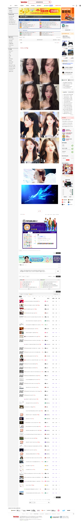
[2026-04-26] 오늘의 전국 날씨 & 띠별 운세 (33, 434)
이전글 (27, 276)
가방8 (30, 247)
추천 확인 (57, 214)
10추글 (27, 294)
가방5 (27, 247)
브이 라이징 (10, 63)
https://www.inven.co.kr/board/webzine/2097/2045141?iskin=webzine (31, 250)
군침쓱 (47, 465)
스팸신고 (54, 214)
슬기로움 (47, 305)
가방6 (28, 247)
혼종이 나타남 (29, 465)
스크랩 (48, 214)
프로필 (30, 232)
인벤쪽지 (32, 229)
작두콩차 (47, 387)
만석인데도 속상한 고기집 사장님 (32, 383)
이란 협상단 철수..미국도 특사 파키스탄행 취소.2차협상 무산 (36, 473)
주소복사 (20, 250)
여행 (9, 57)
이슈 (24, 296)
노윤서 (47, 301)
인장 (25, 232)
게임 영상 (10, 60)
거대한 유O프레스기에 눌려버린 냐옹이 (33, 320)
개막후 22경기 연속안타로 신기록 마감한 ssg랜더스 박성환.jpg (36, 340)
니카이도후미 (48, 457)
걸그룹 (10, 55)
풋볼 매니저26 (11, 71)
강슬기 (47, 340)
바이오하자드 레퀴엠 (12, 68)
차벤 (9, 54)
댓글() (57, 42)
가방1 (24, 247)
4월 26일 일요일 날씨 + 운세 (31, 328)
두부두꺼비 (47, 481)
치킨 (20, 39)
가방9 (31, 247)
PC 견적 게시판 (11, 45)
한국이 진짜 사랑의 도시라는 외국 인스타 (33, 457)
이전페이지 (50, 276)
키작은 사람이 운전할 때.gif (31, 363)
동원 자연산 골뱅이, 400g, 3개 (66, 119)
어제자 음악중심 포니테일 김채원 (32, 301)
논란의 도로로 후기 (30, 395)
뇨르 (47, 324)
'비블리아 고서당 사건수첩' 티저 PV (32, 422)
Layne (47, 332)
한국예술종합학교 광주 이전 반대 (32, 379)
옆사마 (47, 336)
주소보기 (20, 37)
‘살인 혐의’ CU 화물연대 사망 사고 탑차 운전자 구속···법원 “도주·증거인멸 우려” (39, 324)
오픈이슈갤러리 (58, 37)
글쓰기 (58, 291)
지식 (45, 296)
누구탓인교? (29, 485)
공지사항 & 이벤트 (11, 16)
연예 (29, 296)
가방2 (25, 247)
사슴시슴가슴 (48, 344)
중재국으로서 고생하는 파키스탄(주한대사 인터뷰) (34, 477)
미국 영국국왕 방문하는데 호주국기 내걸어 (33, 410)
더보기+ (38, 279)
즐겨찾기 (31, 294)
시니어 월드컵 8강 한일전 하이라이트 (32, 344)
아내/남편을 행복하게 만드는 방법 (32, 336)
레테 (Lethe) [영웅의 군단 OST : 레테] (32, 430)
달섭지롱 (47, 328)
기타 (58, 296)
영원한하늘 (47, 414)
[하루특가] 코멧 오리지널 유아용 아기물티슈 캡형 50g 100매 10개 (67, 124)
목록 (55, 42)
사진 (49, 296)
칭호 (39, 232)
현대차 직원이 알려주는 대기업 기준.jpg (33, 391)
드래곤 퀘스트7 (11, 69)
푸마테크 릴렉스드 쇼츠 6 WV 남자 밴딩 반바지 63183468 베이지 (67, 121)
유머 (33, 296)
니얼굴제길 (47, 434)
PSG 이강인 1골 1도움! (30, 438)
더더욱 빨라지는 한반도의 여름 (31, 305)
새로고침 (59, 267)
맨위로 (54, 276)
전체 (20, 296)
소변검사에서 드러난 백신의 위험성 (32, 426)
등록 (58, 271)
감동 (55, 296)
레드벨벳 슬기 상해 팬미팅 (31, 367)
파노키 (47, 461)
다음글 (23, 276)
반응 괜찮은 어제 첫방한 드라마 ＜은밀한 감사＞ (34, 348)
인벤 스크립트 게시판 (12, 22)
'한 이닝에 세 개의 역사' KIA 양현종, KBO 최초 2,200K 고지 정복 (36, 352)
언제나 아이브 (29, 418)
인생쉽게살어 (48, 418)
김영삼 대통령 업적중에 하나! (31, 453)
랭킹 (35, 232)
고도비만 (47, 410)
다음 (49, 499)
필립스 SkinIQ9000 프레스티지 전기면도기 (67, 126)
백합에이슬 (47, 320)
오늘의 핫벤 (10, 40)
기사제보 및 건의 (11, 19)
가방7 (29, 247)
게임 (42, 296)
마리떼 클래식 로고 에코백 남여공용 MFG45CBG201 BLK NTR (67, 123)
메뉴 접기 (53, 232)
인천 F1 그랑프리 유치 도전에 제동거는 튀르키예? (34, 371)
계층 (52, 296)
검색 (48, 503)
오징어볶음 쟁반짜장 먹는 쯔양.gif (32, 375)
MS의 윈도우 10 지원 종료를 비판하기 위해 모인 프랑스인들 (36, 461)
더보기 (36, 229)
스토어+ (72, 33)
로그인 (73, 5)
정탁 (47, 379)
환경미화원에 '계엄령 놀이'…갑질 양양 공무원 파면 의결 (35, 481)
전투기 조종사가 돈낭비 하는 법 (31, 442)
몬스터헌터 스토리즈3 (12, 66)
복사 (24, 37)
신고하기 (51, 214)
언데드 (47, 422)
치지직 (10, 52)
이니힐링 (34, 229)
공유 (45, 214)
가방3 (26, 247)
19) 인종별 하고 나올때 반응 (31, 332)
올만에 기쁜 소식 (29, 469)
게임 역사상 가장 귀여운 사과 (31, 387)
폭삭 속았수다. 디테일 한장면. (31, 414)
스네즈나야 (47, 426)
